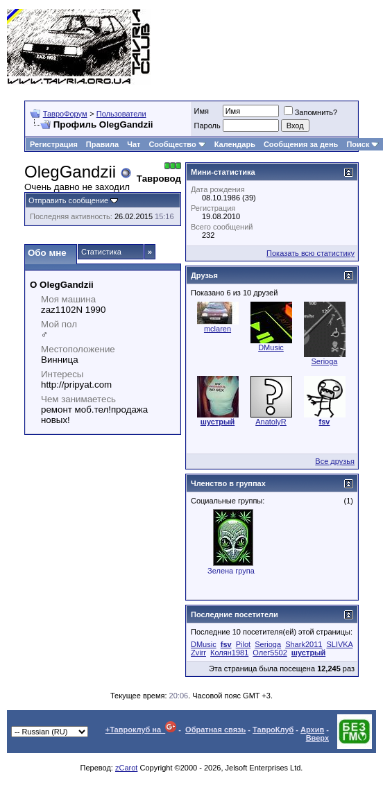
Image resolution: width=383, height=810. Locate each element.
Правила (102, 144)
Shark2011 (303, 644)
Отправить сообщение (68, 200)
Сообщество (176, 144)
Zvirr (198, 652)
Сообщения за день (301, 144)
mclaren (217, 329)
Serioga (325, 361)
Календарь (234, 144)
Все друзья (335, 461)
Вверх (317, 738)
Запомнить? (311, 112)
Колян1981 (229, 652)
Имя (201, 111)
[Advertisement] (321, 46)
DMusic (271, 347)
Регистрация (54, 144)
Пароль (207, 125)
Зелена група (231, 571)
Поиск (362, 144)
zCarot (126, 768)
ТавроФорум (65, 114)
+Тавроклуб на (141, 729)
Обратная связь (215, 729)
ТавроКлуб (273, 729)
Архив (312, 729)
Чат (133, 144)
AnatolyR (271, 421)
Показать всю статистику (310, 253)
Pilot (243, 644)
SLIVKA (339, 644)
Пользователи (121, 114)
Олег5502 (270, 652)
